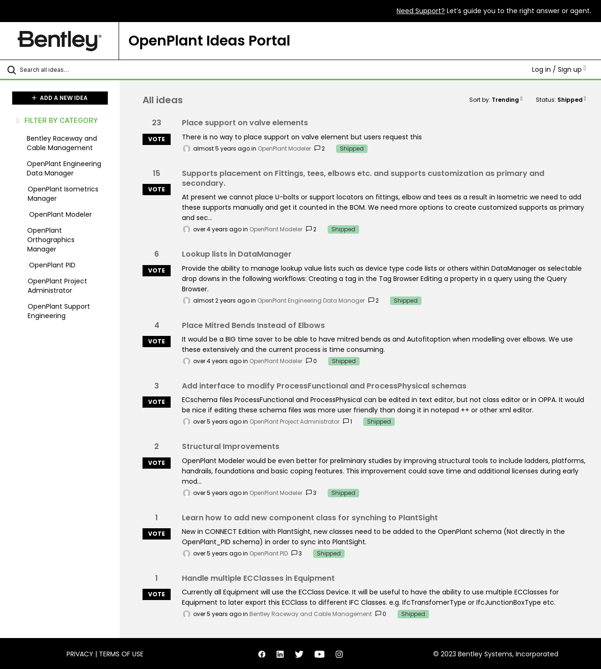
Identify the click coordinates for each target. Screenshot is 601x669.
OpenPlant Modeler (284, 148)
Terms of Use (121, 654)
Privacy (80, 654)
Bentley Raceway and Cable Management (310, 614)
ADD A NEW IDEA (60, 98)
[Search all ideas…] (72, 69)
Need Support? (421, 10)
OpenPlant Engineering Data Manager (311, 300)
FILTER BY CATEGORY (56, 120)
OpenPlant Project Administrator (294, 422)
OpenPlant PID (268, 553)
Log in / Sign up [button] (559, 69)
